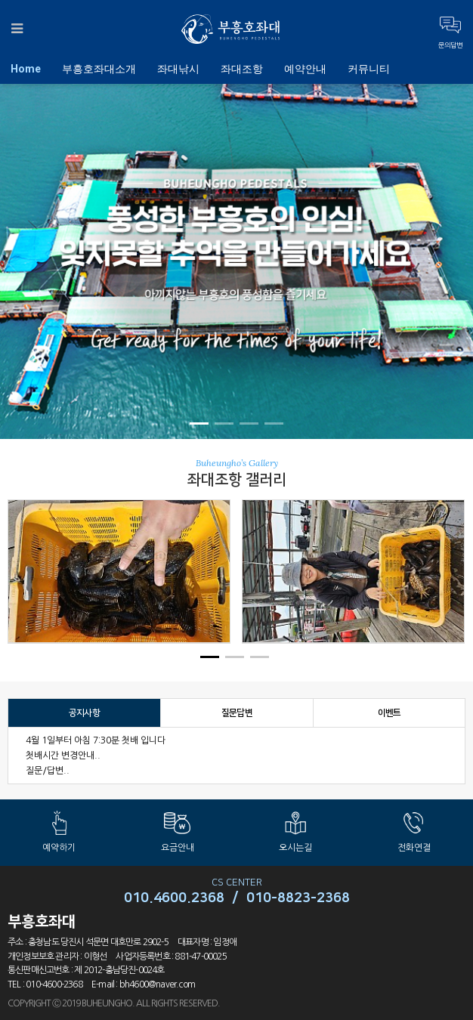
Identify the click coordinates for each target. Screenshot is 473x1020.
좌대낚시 (178, 69)
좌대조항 (242, 69)
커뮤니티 (369, 69)
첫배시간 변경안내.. (63, 755)
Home (26, 69)
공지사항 (84, 713)
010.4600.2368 (174, 898)
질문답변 (236, 713)
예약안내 (305, 69)
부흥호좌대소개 (99, 69)
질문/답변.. (48, 770)
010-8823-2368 (298, 898)
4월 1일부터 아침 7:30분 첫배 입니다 (95, 740)
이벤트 (389, 713)
